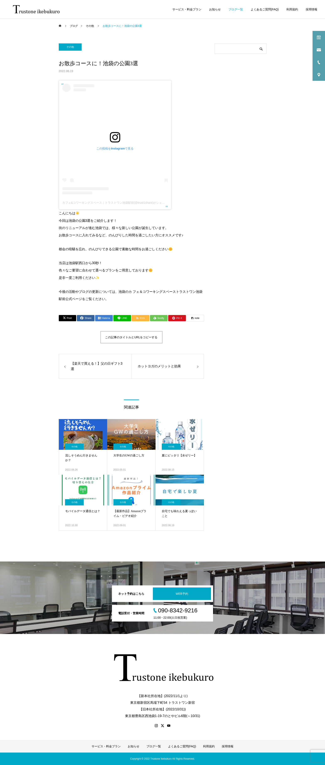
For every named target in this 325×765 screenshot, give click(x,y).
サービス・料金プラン (186, 9)
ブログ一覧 (235, 9)
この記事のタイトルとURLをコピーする (131, 337)
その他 (70, 46)
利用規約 (292, 9)
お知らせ (215, 9)
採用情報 (311, 9)
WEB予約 (182, 593)
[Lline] (122, 318)
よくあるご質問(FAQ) (265, 9)
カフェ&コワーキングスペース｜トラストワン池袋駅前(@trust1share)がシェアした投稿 (119, 202)
